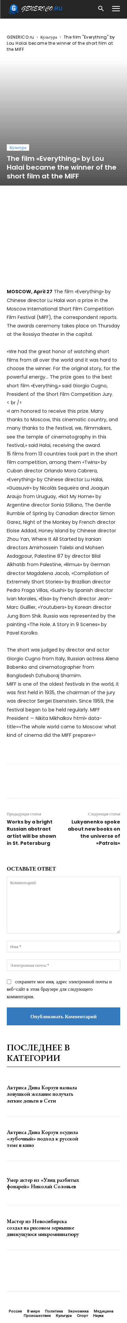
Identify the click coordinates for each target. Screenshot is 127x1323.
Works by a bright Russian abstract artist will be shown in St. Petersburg (31, 777)
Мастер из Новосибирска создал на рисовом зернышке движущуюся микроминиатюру (43, 1172)
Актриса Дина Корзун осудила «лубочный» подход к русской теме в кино (42, 1083)
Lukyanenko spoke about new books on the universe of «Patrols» (94, 777)
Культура (48, 37)
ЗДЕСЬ (64, 1285)
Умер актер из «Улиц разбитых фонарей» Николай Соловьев (43, 1127)
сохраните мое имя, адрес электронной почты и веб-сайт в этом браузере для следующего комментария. (59, 933)
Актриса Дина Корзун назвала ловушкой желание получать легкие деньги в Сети (42, 1038)
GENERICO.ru (20, 37)
